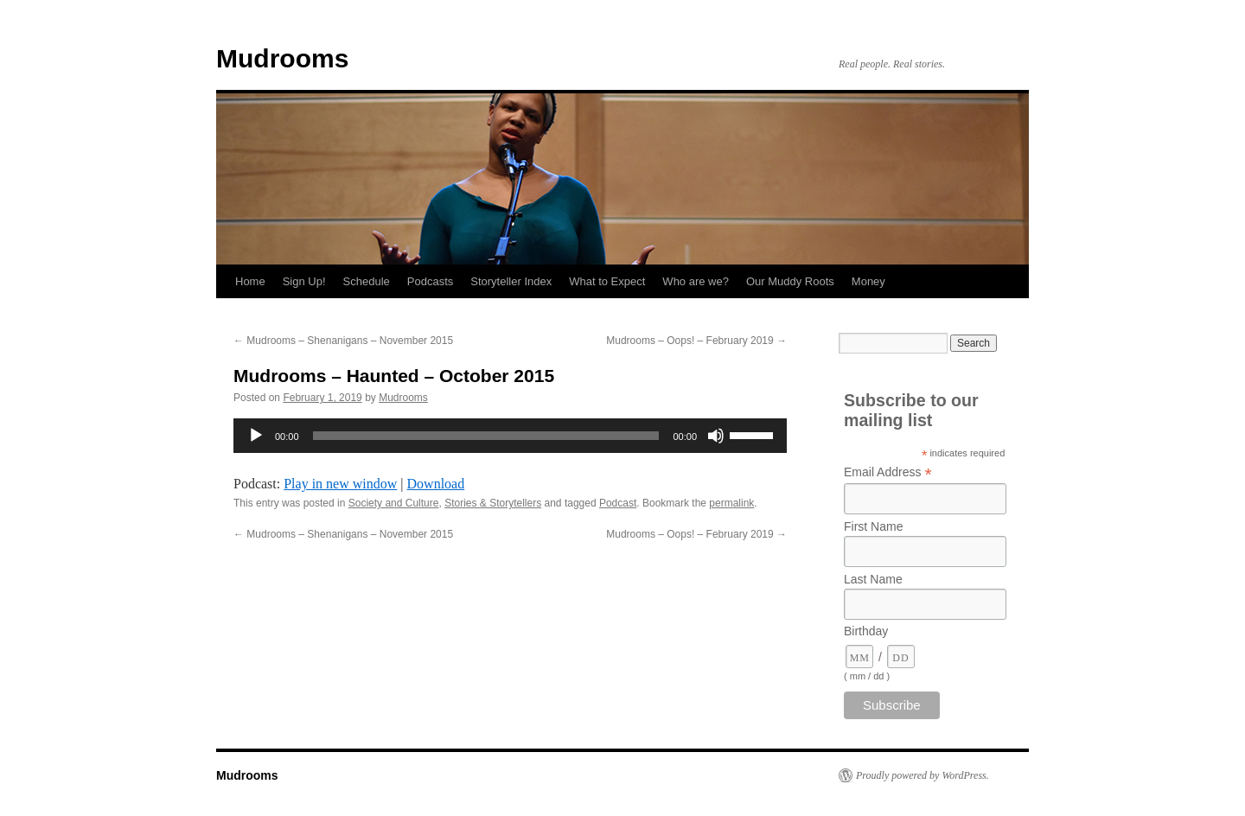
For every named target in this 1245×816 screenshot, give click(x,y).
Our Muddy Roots (790, 281)
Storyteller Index (511, 281)
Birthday (866, 631)
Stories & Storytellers (492, 503)
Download (436, 483)
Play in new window (340, 483)
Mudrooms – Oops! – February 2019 (696, 341)
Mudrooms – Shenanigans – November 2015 (343, 341)
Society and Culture (393, 503)
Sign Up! (304, 281)
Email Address (888, 472)
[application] (510, 435)
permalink (731, 503)
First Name (873, 526)
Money (868, 281)
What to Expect (607, 281)
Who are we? (695, 281)
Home (250, 281)
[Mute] (716, 435)
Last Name (873, 579)
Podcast (617, 503)
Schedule (366, 281)
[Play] (256, 435)
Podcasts (430, 281)
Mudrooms (282, 58)
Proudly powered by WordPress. (922, 775)
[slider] (486, 435)
